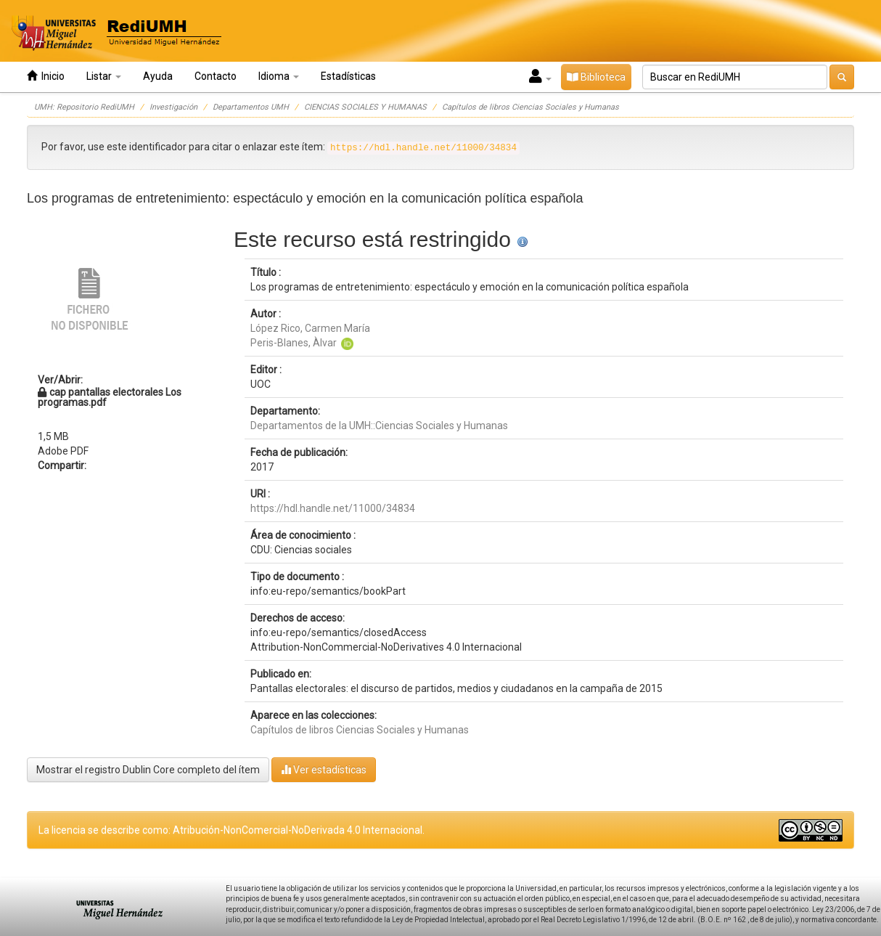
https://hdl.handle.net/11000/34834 (332, 508)
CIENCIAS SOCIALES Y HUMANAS (365, 107)
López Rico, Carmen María (310, 328)
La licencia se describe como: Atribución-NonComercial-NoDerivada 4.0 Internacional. (231, 830)
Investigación (173, 107)
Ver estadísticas (323, 769)
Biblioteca (596, 77)
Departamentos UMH (251, 107)
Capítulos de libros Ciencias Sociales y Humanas (530, 107)
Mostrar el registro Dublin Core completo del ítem (148, 770)
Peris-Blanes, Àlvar (293, 343)
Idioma (278, 76)
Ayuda (158, 76)
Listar (103, 76)
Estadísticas (348, 76)
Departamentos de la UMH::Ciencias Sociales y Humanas (379, 425)
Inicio (46, 76)
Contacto (215, 76)
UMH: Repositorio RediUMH (84, 107)
